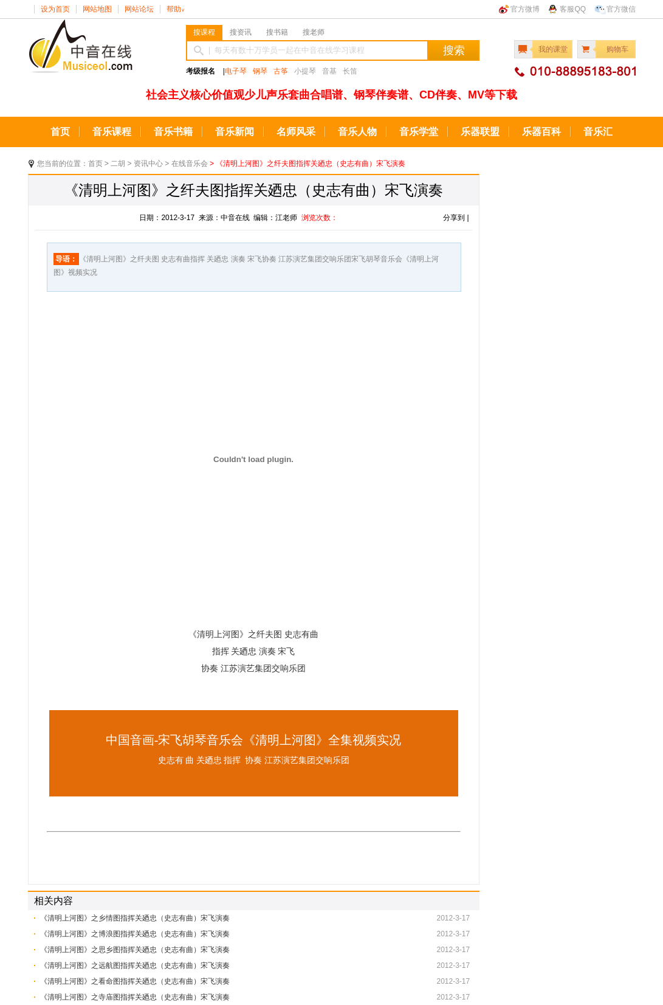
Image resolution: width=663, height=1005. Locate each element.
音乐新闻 (234, 131)
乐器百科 (541, 131)
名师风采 (296, 131)
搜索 (454, 50)
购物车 (617, 49)
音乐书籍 (173, 131)
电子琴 (236, 71)
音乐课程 (111, 131)
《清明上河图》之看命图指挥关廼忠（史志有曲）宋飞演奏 (135, 981)
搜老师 (314, 32)
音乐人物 (357, 131)
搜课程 (204, 32)
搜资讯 (241, 32)
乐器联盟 (480, 131)
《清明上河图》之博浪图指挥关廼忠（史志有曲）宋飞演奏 (135, 934)
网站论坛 (139, 9)
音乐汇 (598, 131)
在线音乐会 (189, 163)
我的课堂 (553, 49)
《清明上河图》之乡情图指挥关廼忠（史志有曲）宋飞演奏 (135, 918)
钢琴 (260, 71)
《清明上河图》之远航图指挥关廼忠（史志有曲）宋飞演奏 (135, 965)
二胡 (118, 163)
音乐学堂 (418, 131)
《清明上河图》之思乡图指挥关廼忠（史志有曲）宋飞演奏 (135, 949)
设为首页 (55, 9)
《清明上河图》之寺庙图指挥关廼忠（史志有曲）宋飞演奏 (135, 997)
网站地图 (97, 9)
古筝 (280, 71)
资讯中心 (148, 163)
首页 (60, 131)
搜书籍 (277, 32)
